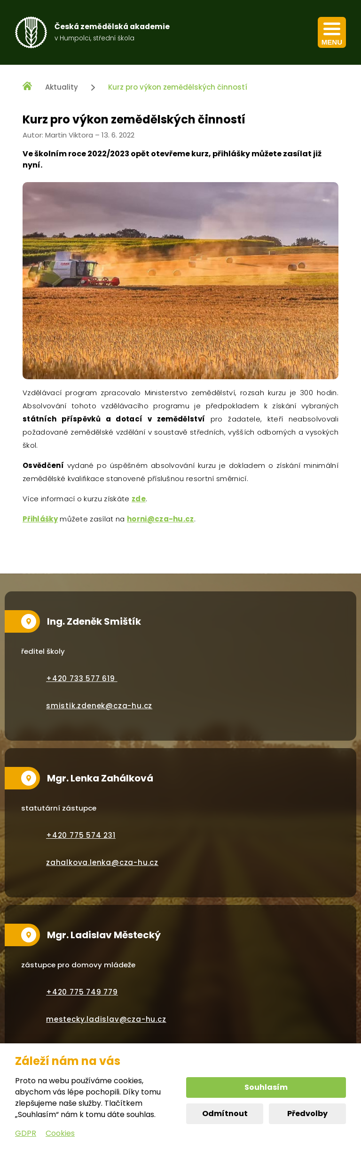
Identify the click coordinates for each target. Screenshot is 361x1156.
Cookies (60, 1133)
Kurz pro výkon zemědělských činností (177, 87)
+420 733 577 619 (82, 678)
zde (139, 499)
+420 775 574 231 (81, 835)
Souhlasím (266, 1087)
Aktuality (61, 87)
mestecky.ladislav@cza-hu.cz (106, 1019)
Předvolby (307, 1113)
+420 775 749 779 (82, 992)
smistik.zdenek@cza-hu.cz (99, 706)
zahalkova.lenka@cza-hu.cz (102, 862)
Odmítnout (225, 1113)
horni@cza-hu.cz (160, 519)
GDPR (25, 1133)
